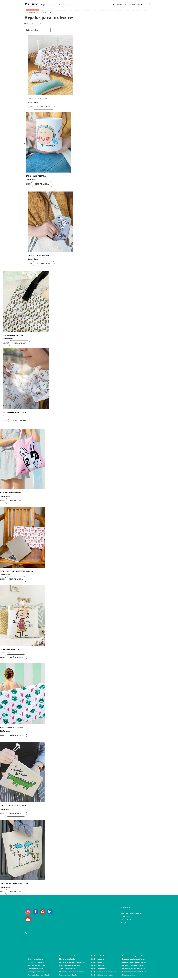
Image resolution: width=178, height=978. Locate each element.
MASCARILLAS (32, 10)
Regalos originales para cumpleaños (103, 972)
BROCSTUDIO (45, 12)
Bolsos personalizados (35, 959)
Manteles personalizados (36, 965)
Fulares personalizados (36, 972)
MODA (77, 10)
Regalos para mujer (98, 959)
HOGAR (118, 10)
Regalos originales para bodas (132, 956)
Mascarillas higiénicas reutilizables (71, 972)
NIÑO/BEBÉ (86, 10)
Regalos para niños (97, 962)
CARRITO (147, 4)
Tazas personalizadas (35, 956)
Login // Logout (135, 5)
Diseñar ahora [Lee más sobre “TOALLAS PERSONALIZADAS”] (16, 735)
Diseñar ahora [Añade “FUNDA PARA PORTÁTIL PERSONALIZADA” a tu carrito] (16, 579)
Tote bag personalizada (36, 962)
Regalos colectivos (128, 975)
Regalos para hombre (98, 956)
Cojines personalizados (36, 968)
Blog (112, 5)
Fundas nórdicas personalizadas (39, 975)
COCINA (127, 10)
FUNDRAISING (32, 12)
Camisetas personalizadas (68, 975)
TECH (111, 10)
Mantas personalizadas (67, 959)
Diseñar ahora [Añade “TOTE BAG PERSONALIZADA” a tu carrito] (16, 501)
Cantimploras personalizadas (69, 965)
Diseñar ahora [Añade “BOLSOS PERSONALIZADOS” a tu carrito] (19, 343)
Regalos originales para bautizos (102, 975)
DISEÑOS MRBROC (47, 10)
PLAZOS (144, 10)
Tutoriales (121, 5)
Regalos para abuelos (98, 965)
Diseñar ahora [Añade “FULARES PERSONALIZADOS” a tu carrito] (19, 420)
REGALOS (135, 10)
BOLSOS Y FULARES (100, 10)
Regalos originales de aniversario (133, 959)
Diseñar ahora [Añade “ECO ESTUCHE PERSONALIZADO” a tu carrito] (16, 813)
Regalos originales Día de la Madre (134, 972)
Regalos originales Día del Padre (133, 968)
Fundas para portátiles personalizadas (72, 962)
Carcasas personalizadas (67, 956)
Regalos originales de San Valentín (134, 962)
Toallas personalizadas (67, 968)
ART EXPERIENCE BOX (64, 10)
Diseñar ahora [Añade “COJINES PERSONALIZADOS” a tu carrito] (16, 657)
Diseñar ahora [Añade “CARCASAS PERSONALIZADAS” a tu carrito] (43, 263)
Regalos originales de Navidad (132, 965)
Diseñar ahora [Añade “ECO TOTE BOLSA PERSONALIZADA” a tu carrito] (16, 892)
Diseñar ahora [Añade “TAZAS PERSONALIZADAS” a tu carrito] (42, 184)
